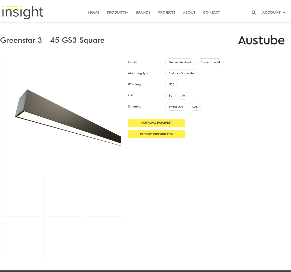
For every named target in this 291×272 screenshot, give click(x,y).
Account (273, 12)
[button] (254, 12)
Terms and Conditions (266, 244)
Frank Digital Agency (177, 266)
